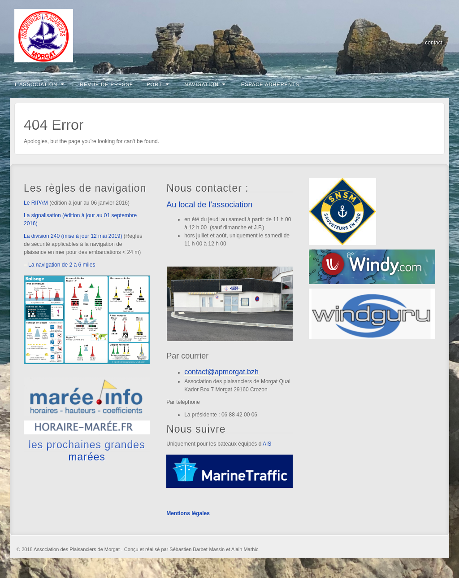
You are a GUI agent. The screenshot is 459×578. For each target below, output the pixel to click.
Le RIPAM (36, 203)
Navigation (205, 84)
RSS (436, 30)
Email (424, 30)
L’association (39, 84)
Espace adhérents (270, 84)
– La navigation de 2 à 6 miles (59, 265)
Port (158, 84)
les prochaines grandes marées (87, 450)
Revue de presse (106, 84)
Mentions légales (188, 513)
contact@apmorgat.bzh (221, 372)
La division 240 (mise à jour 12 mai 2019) (73, 236)
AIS (267, 444)
